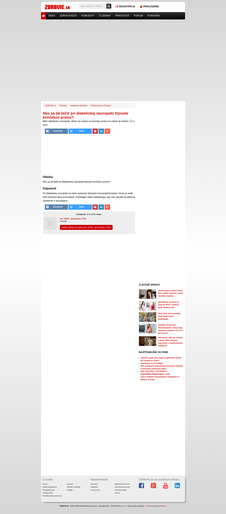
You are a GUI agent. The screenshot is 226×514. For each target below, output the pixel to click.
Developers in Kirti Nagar (152, 363)
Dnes (51, 15)
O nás (45, 484)
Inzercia (70, 484)
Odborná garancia (50, 487)
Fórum (138, 15)
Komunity (87, 15)
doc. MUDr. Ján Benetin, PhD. (73, 219)
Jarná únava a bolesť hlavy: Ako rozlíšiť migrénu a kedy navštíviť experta (170, 293)
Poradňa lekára (121, 490)
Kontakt (70, 490)
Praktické (122, 15)
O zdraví (104, 15)
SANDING (162, 506)
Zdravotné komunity (122, 487)
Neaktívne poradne (78, 105)
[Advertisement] (113, 39)
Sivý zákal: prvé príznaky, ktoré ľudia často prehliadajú (169, 316)
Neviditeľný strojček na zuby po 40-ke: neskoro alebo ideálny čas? (168, 305)
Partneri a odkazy (73, 487)
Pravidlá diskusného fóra (52, 496)
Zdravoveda (68, 15)
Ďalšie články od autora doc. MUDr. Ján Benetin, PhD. (86, 227)
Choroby (94, 484)
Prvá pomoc (95, 490)
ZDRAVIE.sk (50, 105)
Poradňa (154, 15)
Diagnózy (94, 487)
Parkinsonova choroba (101, 105)
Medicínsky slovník (122, 484)
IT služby (148, 506)
